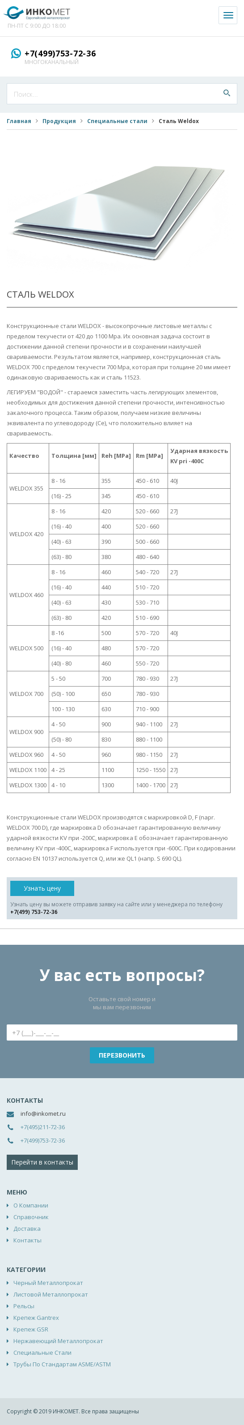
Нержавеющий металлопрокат (58, 1341)
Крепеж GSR (30, 1329)
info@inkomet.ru (43, 1113)
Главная (19, 121)
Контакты (27, 1240)
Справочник (31, 1217)
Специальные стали (117, 121)
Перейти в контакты (42, 1162)
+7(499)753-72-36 (60, 53)
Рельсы (23, 1306)
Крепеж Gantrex (36, 1318)
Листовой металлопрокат (50, 1294)
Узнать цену (42, 888)
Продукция (59, 121)
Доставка (27, 1228)
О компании (30, 1205)
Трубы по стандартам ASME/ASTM (62, 1364)
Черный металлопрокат (48, 1283)
